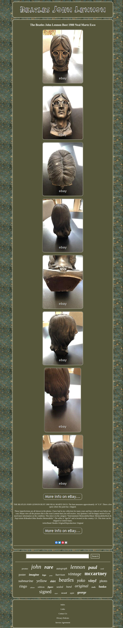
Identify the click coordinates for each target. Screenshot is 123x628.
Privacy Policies (63, 618)
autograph (61, 568)
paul (92, 567)
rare (48, 567)
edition (41, 587)
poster (22, 574)
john (36, 567)
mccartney (96, 573)
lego (44, 575)
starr (56, 593)
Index (63, 605)
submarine (25, 581)
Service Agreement (62, 622)
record (64, 593)
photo (103, 581)
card (102, 569)
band (69, 586)
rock (93, 587)
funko (102, 586)
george (81, 592)
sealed (60, 587)
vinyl (92, 581)
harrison (60, 574)
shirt (53, 581)
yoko (81, 580)
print (50, 575)
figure (50, 587)
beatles (66, 580)
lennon (77, 567)
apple (72, 593)
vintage (74, 573)
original (81, 586)
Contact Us (62, 614)
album (32, 587)
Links (63, 609)
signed (45, 591)
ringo (23, 586)
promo (25, 568)
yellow (42, 581)
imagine (34, 574)
